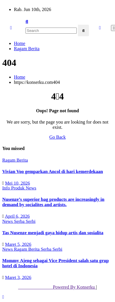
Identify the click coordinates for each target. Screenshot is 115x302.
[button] (26, 21)
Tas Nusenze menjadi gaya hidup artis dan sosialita (52, 232)
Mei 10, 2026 (17, 182)
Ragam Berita (26, 48)
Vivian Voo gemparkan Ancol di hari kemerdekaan (52, 171)
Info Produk (13, 187)
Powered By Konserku (57, 287)
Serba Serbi (25, 220)
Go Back (57, 137)
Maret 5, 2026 (18, 243)
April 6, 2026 (17, 216)
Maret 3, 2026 (18, 277)
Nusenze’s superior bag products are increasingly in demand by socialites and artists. (53, 202)
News (30, 187)
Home (19, 43)
